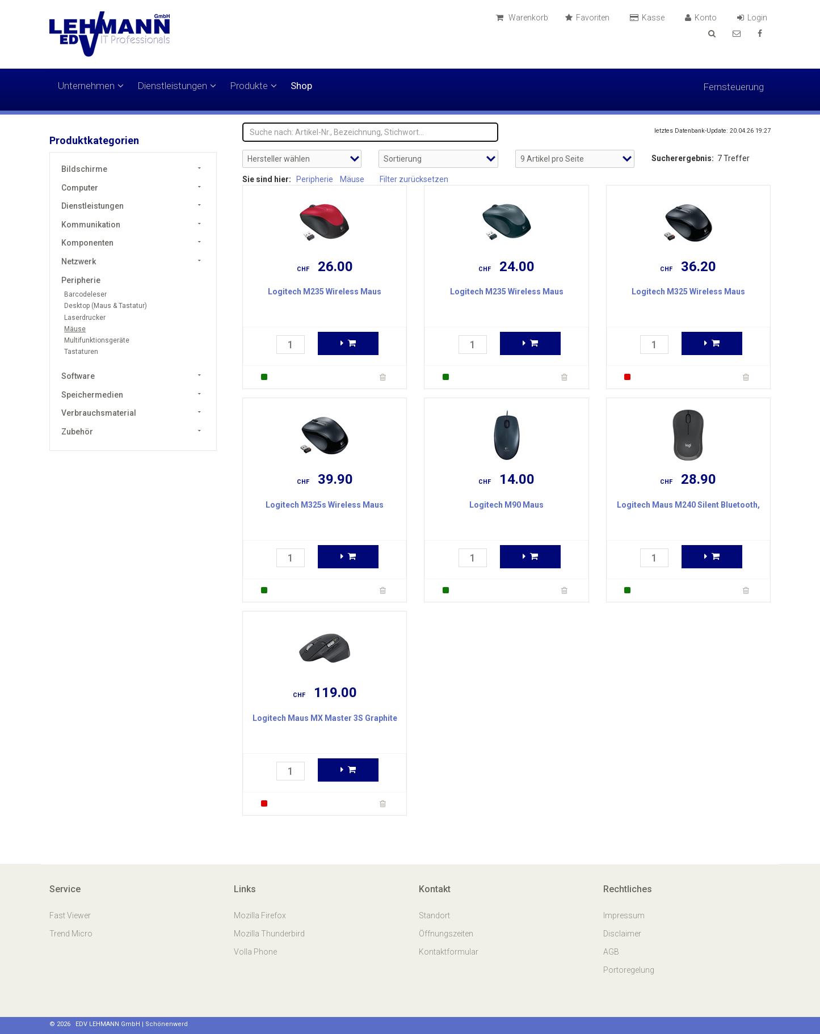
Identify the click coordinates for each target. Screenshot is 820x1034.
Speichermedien (92, 394)
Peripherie (80, 280)
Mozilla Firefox (260, 915)
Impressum (624, 915)
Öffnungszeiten (446, 933)
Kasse (649, 17)
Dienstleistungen (176, 85)
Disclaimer (622, 933)
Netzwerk (78, 261)
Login (754, 17)
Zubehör (77, 431)
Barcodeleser (85, 294)
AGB (611, 951)
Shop (301, 85)
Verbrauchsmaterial (98, 412)
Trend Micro (71, 933)
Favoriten (589, 17)
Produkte (253, 85)
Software (78, 376)
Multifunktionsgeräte (96, 340)
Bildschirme (84, 169)
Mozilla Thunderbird (269, 933)
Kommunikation (90, 224)
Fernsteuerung (733, 86)
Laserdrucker (85, 318)
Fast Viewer (70, 915)
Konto (702, 17)
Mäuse (75, 329)
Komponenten (87, 242)
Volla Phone (256, 951)
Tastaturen (81, 352)
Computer (79, 187)
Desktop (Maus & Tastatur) (105, 306)
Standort (434, 915)
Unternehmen (91, 85)
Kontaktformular (448, 951)
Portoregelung (628, 969)
